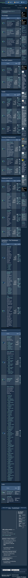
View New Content (21, 7)
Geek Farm (8, 184)
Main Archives (10, 386)
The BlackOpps (24, 59)
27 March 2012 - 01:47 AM (19, 199)
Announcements (11, 21)
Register (16, 2)
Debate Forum (8, 228)
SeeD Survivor (10, 427)
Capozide (24, 161)
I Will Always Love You (23, 200)
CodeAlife (9, 496)
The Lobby (9, 48)
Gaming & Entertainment (9, 137)
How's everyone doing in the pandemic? (24, 28)
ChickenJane (24, 146)
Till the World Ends (23, 194)
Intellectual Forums (7, 178)
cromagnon (19, 190)
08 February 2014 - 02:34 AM (20, 256)
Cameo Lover (23, 222)
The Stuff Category (7, 60)
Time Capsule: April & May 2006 (10, 368)
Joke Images (10, 343)
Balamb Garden (11, 433)
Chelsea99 (19, 236)
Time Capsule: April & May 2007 (10, 365)
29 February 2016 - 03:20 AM (19, 99)
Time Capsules (10, 351)
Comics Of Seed (19, 218)
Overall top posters (15, 508)
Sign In (10, 2)
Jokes (9, 342)
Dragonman (24, 32)
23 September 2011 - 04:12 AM (19, 229)
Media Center (10, 158)
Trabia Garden (10, 453)
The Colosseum (9, 297)
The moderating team (16, 507)
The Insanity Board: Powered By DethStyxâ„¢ (10, 78)
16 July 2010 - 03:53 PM (20, 280)
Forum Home (8, 574)
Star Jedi (25, 101)
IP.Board (18, 576)
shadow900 (20, 286)
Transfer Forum (11, 426)
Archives (4, 330)
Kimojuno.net (10, 491)
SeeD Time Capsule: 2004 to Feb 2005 (10, 372)
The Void (9, 246)
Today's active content (6, 507)
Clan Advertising (9, 169)
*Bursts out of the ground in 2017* (24, 38)
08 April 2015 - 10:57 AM (19, 126)
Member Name (8, 535)
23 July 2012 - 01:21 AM (19, 215)
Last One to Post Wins (20, 83)
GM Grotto (10, 411)
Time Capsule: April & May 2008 (10, 361)
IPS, (24, 576)
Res (22, 40)
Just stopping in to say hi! (24, 56)
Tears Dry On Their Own (24, 208)
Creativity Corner (9, 211)
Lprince (23, 46)
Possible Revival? (20, 260)
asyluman (24, 154)
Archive (9, 269)
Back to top (4, 574)
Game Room (10, 142)
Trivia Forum (8, 194)
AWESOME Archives (9, 379)
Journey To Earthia (9, 272)
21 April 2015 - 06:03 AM (19, 113)
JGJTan (23, 196)
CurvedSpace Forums (6, 7)
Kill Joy (23, 520)
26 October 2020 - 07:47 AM (20, 79)
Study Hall (10, 395)
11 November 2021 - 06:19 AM (20, 68)
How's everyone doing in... (20, 72)
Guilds (3, 91)
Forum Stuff (10, 349)
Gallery (20, 5)
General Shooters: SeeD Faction (11, 424)
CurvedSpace (4, 3)
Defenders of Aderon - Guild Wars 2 (9, 100)
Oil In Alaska (18, 233)
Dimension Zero (11, 475)
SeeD (8, 126)
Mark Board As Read (5, 575)
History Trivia (19, 202)
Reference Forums (9, 337)
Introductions (10, 39)
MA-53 (25, 107)
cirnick (20, 203)
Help (22, 2)
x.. (24, 92)
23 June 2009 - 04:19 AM (20, 309)
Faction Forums (11, 417)
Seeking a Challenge (20, 312)
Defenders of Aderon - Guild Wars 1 (9, 111)
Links (3, 484)
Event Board (10, 30)
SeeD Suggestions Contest (10, 467)
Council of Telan (11, 404)
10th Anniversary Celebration (19, 116)
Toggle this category (19, 16)
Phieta (20, 105)
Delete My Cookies (15, 574)
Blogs (16, 5)
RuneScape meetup (19, 130)
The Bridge (5, 15)
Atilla (23, 73)
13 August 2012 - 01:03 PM (19, 185)
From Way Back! (24, 51)
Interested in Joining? (19, 104)
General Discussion (9, 68)
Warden (23, 52)
